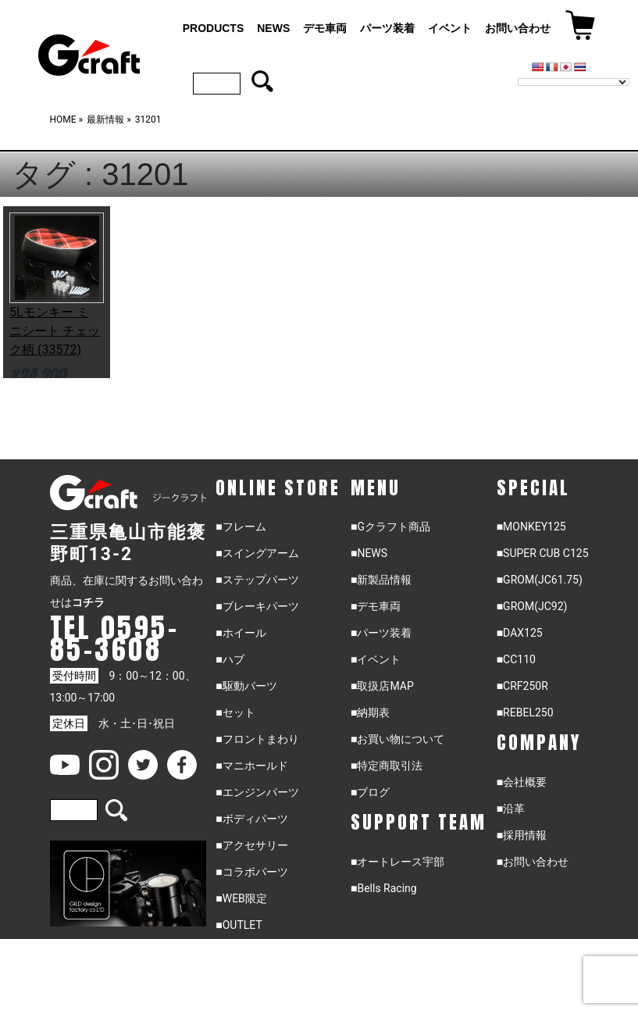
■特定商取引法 (386, 765)
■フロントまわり (257, 739)
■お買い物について (397, 739)
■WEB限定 (241, 898)
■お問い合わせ (532, 861)
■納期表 (370, 712)
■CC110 (516, 659)
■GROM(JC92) (532, 606)
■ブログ (370, 792)
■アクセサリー (251, 845)
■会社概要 (522, 782)
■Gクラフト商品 (390, 526)
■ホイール (241, 633)
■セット (235, 712)
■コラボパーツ (251, 872)
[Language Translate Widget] (573, 82)
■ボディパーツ (251, 818)
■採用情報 (522, 835)
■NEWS (369, 553)
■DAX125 (520, 633)
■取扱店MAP (382, 686)
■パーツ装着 (381, 633)
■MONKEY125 (531, 526)
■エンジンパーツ (257, 792)
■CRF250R (522, 686)
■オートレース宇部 (397, 861)
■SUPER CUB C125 (543, 553)
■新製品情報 (381, 579)
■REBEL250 (525, 712)
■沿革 (511, 808)
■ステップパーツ (257, 579)
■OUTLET (239, 925)
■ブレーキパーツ (257, 606)
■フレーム (241, 526)
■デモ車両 (376, 606)
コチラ (88, 602)
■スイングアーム (257, 553)
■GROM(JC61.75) (540, 579)
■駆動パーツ (246, 686)
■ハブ (230, 659)
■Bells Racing (384, 888)
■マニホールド (251, 765)
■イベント (376, 659)
